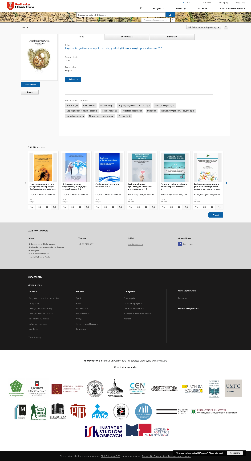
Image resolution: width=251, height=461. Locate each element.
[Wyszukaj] (170, 14)
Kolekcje (181, 8)
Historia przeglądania (232, 8)
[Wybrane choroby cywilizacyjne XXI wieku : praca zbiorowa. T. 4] (141, 168)
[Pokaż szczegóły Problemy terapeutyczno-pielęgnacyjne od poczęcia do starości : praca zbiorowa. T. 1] (54, 207)
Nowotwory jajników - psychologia (177, 110)
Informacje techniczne (134, 308)
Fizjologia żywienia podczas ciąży (134, 105)
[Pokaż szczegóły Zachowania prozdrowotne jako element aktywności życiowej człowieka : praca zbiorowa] (219, 207)
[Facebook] (180, 244)
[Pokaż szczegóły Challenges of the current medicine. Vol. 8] (120, 207)
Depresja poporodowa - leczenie (82, 110)
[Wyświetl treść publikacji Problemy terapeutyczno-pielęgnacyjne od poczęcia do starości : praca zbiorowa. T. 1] (47, 207)
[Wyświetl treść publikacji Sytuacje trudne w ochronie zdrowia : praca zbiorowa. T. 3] (178, 207)
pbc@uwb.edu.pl (135, 244)
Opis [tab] (82, 37)
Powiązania (81, 329)
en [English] (188, 2)
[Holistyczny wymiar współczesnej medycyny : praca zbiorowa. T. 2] (76, 168)
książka (68, 70)
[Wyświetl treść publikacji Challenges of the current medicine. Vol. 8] (113, 207)
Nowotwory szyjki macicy (101, 116)
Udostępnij (223, 2)
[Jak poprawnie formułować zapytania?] (173, 20)
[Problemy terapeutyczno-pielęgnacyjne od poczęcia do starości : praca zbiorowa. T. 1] (43, 168)
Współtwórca (82, 308)
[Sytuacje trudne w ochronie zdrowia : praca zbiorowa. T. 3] (174, 168)
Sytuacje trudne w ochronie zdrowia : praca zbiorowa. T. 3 (174, 186)
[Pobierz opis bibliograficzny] (39, 207)
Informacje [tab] (127, 37)
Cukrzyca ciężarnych (164, 105)
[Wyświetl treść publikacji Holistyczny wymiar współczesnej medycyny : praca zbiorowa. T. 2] (80, 207)
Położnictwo (89, 105)
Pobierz (28, 92)
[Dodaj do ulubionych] (226, 27)
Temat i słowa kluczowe (87, 323)
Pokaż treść (30, 84)
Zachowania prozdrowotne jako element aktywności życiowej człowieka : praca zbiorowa (206, 186)
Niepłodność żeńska (132, 110)
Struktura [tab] (172, 37)
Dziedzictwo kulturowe (38, 318)
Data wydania (82, 313)
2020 (67, 60)
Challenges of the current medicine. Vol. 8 (107, 185)
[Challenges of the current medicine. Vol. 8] (109, 168)
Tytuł (78, 298)
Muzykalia (33, 329)
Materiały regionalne (37, 323)
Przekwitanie (125, 116)
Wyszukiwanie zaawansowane (156, 20)
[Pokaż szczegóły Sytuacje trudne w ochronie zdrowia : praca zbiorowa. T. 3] (186, 207)
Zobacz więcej (34, 337)
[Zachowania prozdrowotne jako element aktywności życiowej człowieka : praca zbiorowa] (207, 168)
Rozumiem (235, 453)
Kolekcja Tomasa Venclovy (40, 308)
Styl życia (151, 110)
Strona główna (35, 284)
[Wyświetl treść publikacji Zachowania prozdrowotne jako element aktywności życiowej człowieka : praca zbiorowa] (211, 207)
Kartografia (33, 303)
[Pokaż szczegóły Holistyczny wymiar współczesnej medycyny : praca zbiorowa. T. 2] (87, 207)
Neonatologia (106, 105)
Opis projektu (130, 298)
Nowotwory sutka (75, 116)
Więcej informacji (216, 453)
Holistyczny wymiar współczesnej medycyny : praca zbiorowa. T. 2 (74, 186)
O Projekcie (157, 8)
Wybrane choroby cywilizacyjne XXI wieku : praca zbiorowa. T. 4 (140, 186)
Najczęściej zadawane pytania (137, 313)
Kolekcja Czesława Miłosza (40, 313)
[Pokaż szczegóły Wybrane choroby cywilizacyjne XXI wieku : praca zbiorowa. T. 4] (153, 207)
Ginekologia (72, 105)
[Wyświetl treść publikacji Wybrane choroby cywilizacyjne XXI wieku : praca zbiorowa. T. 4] (146, 207)
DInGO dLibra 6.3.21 (110, 456)
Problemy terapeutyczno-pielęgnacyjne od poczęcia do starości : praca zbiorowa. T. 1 (42, 186)
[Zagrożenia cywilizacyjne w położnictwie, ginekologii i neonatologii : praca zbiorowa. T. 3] (39, 57)
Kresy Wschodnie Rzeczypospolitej (44, 298)
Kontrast (207, 2)
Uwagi (79, 318)
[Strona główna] (141, 8)
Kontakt (127, 318)
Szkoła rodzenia (109, 110)
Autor (78, 303)
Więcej (216, 215)
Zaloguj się (240, 2)
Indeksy (202, 8)
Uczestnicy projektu (133, 303)
